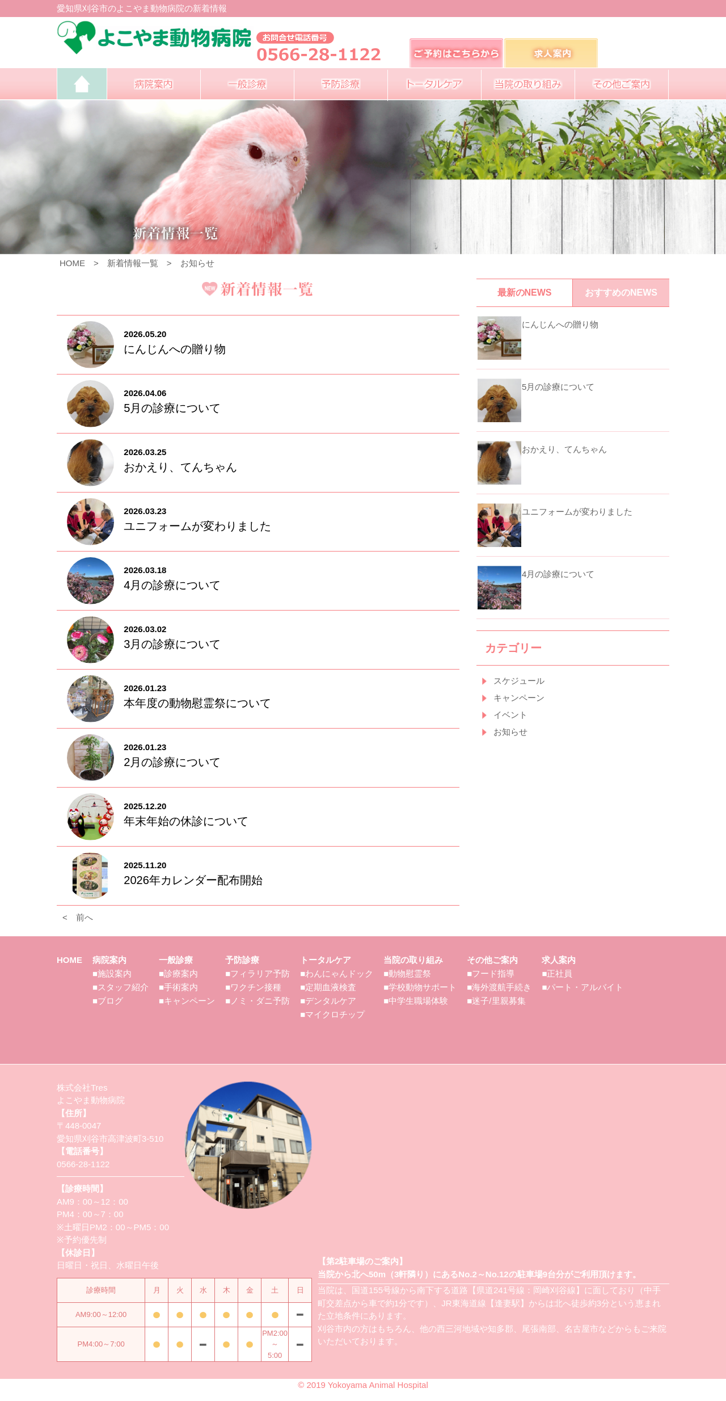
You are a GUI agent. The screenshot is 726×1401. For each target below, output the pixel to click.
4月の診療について (558, 574)
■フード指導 (490, 973)
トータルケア (325, 960)
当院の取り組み (413, 960)
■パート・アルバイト (582, 987)
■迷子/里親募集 (496, 1000)
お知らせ (197, 263)
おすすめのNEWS (621, 292)
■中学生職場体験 (415, 1000)
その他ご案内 (492, 960)
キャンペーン (518, 697)
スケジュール (518, 680)
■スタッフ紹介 (120, 987)
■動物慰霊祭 (407, 973)
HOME (72, 263)
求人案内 (559, 960)
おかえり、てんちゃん (564, 449)
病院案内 (109, 960)
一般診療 (176, 960)
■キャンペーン (187, 1000)
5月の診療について (558, 387)
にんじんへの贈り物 (560, 324)
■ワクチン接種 (253, 987)
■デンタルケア (328, 1000)
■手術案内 (178, 987)
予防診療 (242, 960)
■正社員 (557, 973)
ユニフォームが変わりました (577, 511)
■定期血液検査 (328, 987)
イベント (510, 715)
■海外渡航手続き (499, 987)
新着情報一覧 (132, 263)
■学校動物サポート (420, 987)
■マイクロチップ (332, 1014)
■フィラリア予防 (257, 973)
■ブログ (107, 1000)
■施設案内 (112, 973)
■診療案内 (178, 973)
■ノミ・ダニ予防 (257, 1000)
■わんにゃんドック (336, 973)
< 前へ (77, 917)
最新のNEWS (524, 292)
